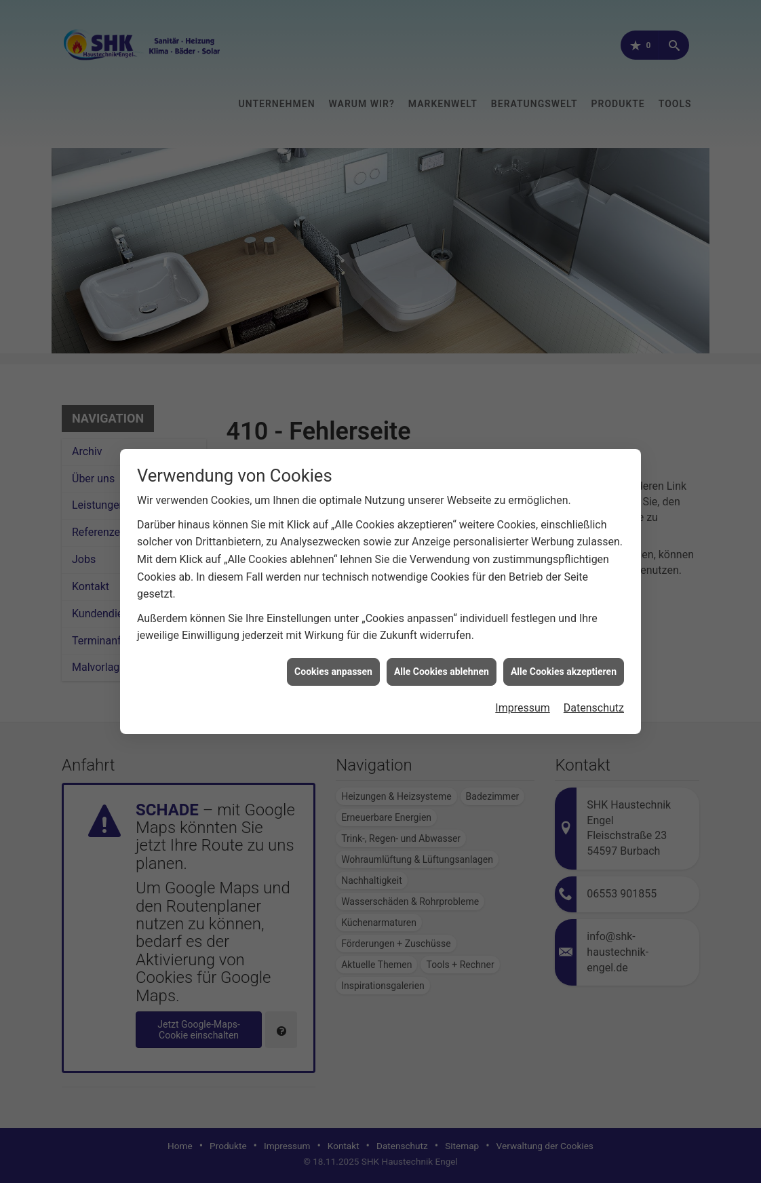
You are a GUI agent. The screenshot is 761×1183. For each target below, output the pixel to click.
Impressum (522, 699)
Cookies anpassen (333, 662)
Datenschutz (594, 699)
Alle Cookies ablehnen (441, 662)
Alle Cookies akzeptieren (564, 662)
